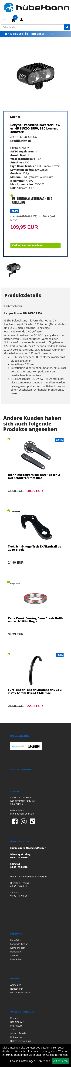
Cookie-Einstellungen (22, 1061)
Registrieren (16, 988)
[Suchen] (67, 27)
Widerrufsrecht (18, 1033)
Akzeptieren (60, 1061)
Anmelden (15, 984)
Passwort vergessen (20, 992)
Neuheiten (16, 959)
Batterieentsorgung (20, 1040)
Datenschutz (17, 1037)
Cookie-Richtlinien (57, 1054)
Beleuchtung (37, 34)
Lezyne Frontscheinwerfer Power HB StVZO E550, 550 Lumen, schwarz (35, 128)
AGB (12, 1029)
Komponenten (17, 947)
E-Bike (50, 34)
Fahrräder (15, 940)
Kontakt (14, 1018)
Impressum (16, 1025)
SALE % (14, 955)
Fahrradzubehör (19, 34)
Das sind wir (17, 1021)
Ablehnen (44, 1061)
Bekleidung (16, 951)
